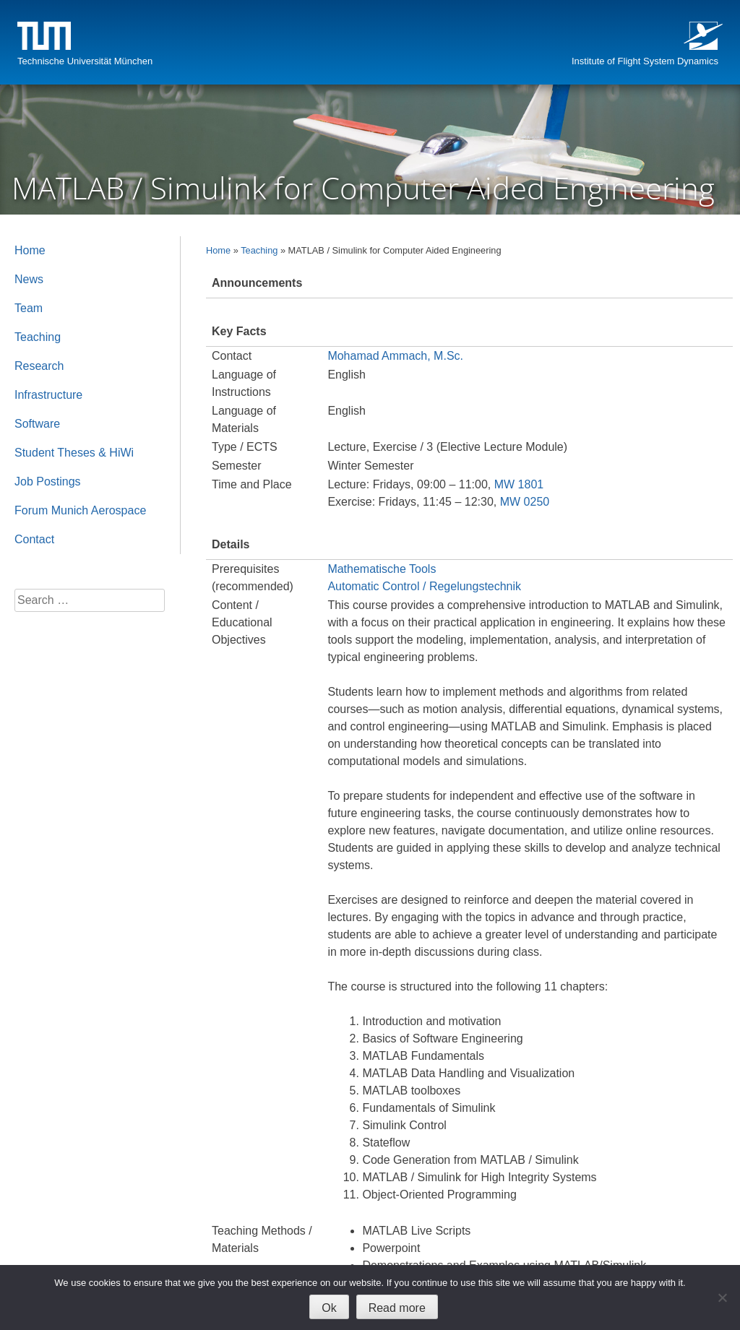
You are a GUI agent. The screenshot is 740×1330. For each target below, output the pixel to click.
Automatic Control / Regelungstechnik (424, 586)
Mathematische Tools (381, 569)
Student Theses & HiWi (74, 452)
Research (39, 366)
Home (218, 250)
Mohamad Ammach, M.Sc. (395, 356)
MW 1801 (518, 484)
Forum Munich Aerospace (80, 510)
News (28, 279)
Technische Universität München (84, 61)
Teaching (259, 250)
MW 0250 (524, 502)
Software (37, 424)
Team (28, 308)
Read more (397, 1308)
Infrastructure (48, 395)
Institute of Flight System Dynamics (645, 61)
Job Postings (47, 481)
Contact (34, 539)
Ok (329, 1308)
